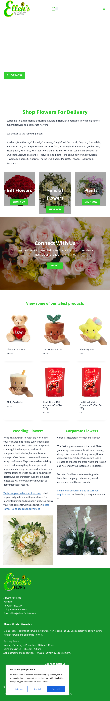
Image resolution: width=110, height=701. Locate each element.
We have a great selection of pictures (22, 493)
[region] (37, 680)
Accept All (56, 689)
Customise (18, 689)
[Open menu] (104, 8)
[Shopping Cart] (55, 9)
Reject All (38, 689)
